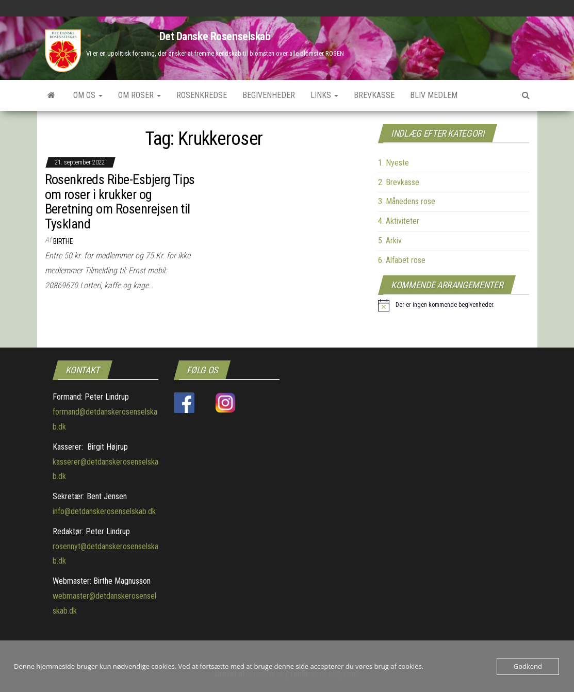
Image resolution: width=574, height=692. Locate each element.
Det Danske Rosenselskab (215, 36)
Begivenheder (268, 95)
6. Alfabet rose (401, 260)
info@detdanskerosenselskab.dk (104, 511)
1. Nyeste (393, 163)
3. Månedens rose (406, 201)
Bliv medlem (433, 95)
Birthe (63, 241)
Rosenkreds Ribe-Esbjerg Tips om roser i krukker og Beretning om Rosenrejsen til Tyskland (120, 202)
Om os (88, 95)
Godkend (528, 666)
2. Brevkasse (398, 182)
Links (324, 95)
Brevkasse (374, 95)
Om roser (139, 95)
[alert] (436, 305)
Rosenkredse (201, 95)
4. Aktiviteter (398, 221)
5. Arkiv (390, 240)
